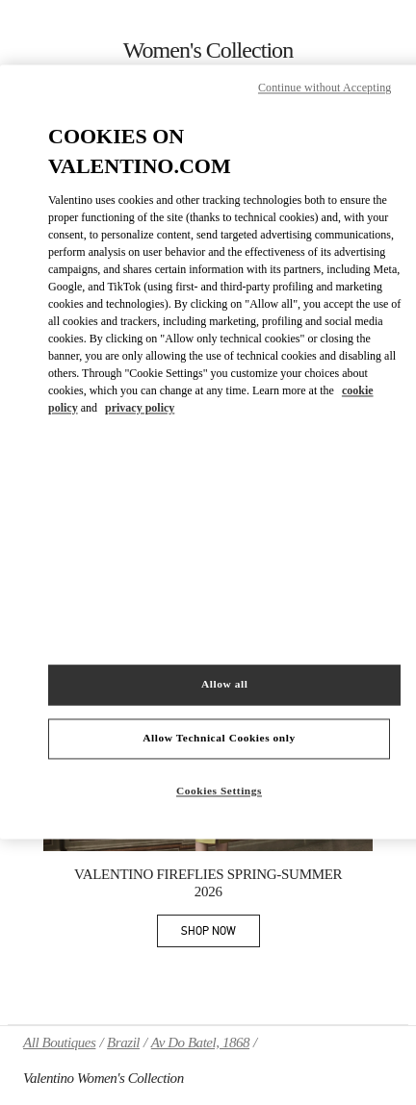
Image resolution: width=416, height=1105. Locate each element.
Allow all (224, 684)
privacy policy (139, 407)
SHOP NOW (220, 934)
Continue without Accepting (324, 88)
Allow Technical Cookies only (219, 737)
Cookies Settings (219, 790)
